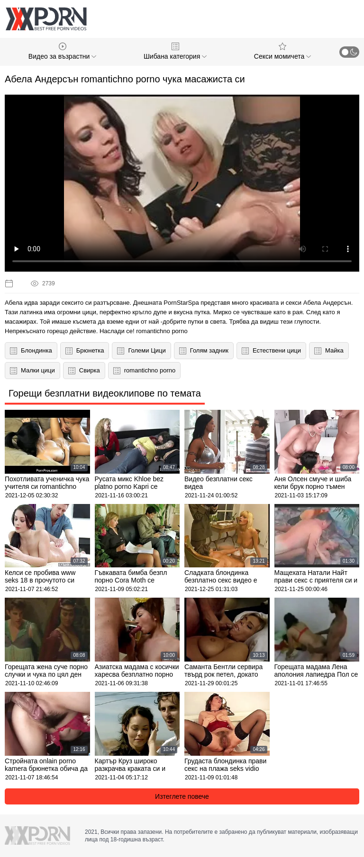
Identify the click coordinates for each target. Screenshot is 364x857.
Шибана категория (175, 51)
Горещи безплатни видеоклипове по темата (105, 393)
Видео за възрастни (62, 51)
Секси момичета (282, 51)
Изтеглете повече (182, 796)
